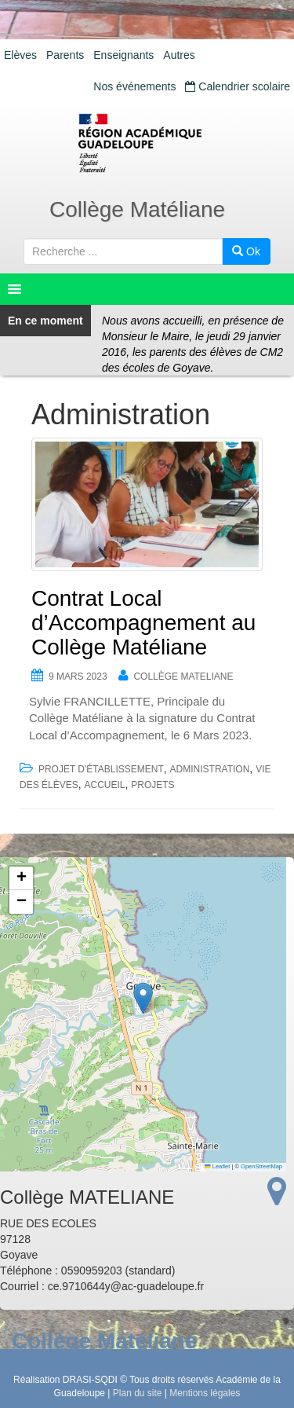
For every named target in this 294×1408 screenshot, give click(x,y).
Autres (178, 55)
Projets (152, 784)
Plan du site (137, 1393)
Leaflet (217, 1166)
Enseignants (123, 55)
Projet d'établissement (101, 769)
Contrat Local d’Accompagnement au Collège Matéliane (143, 622)
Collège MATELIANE (183, 676)
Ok (246, 251)
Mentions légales (204, 1393)
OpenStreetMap (261, 1166)
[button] (143, 998)
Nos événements (134, 86)
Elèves (20, 55)
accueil (104, 784)
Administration (210, 769)
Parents (65, 55)
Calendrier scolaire (237, 86)
